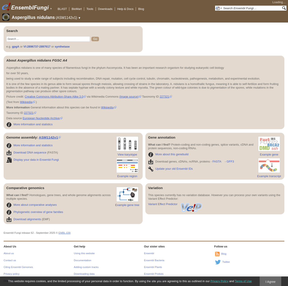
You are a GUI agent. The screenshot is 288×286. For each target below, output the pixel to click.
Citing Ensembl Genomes (18, 267)
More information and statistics (29, 124)
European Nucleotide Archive (41, 118)
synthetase (62, 46)
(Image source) (129, 96)
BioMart (77, 9)
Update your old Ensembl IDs (170, 168)
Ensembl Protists (153, 273)
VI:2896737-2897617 (36, 46)
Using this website (84, 253)
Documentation (82, 260)
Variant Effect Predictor (175, 204)
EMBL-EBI (64, 232)
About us (9, 253)
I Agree (271, 282)
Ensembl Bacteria (154, 260)
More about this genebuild (168, 154)
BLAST (62, 9)
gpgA (15, 46)
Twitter (226, 262)
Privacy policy (11, 273)
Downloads (105, 9)
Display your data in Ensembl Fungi (32, 159)
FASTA (216, 161)
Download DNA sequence (26, 152)
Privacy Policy (219, 281)
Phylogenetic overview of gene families (34, 212)
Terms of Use (243, 281)
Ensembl (149, 253)
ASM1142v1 (48, 137)
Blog (141, 9)
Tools (89, 9)
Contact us (10, 260)
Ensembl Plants (153, 267)
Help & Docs (125, 9)
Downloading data (84, 273)
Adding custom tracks (86, 267)
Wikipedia (26, 102)
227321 (164, 96)
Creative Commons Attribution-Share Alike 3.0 (54, 96)
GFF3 (230, 161)
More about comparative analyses (31, 204)
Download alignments (23, 219)
